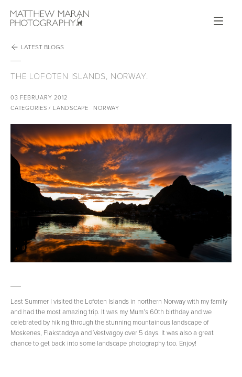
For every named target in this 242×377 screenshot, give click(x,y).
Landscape (71, 108)
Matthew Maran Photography (49, 18)
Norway (106, 108)
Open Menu (218, 21)
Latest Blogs (37, 47)
